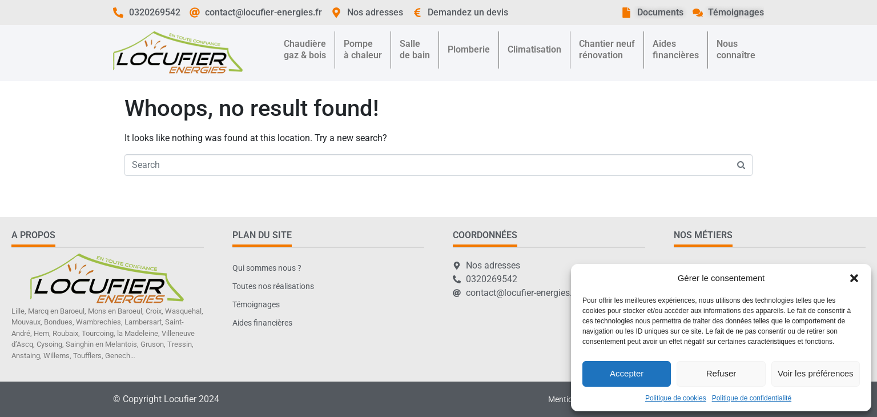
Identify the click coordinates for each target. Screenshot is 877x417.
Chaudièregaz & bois (305, 49)
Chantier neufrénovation (607, 49)
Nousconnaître (736, 49)
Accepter (626, 373)
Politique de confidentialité (751, 398)
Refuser (721, 373)
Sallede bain (415, 49)
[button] (854, 278)
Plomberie (469, 49)
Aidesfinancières (676, 49)
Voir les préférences (816, 373)
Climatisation (534, 49)
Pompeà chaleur (363, 49)
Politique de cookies (675, 398)
